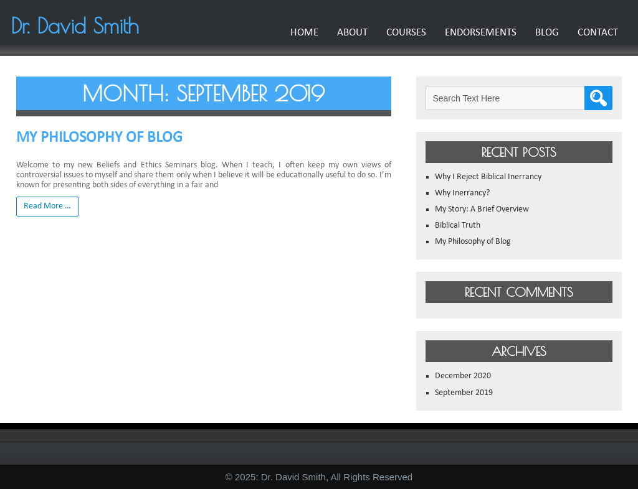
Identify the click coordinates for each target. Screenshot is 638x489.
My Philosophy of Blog (99, 138)
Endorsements (475, 32)
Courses (401, 32)
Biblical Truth (457, 225)
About (346, 32)
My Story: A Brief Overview (482, 209)
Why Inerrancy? (462, 193)
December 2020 (463, 376)
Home (299, 32)
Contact (592, 32)
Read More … (47, 206)
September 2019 (464, 393)
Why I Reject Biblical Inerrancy (488, 177)
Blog (541, 32)
